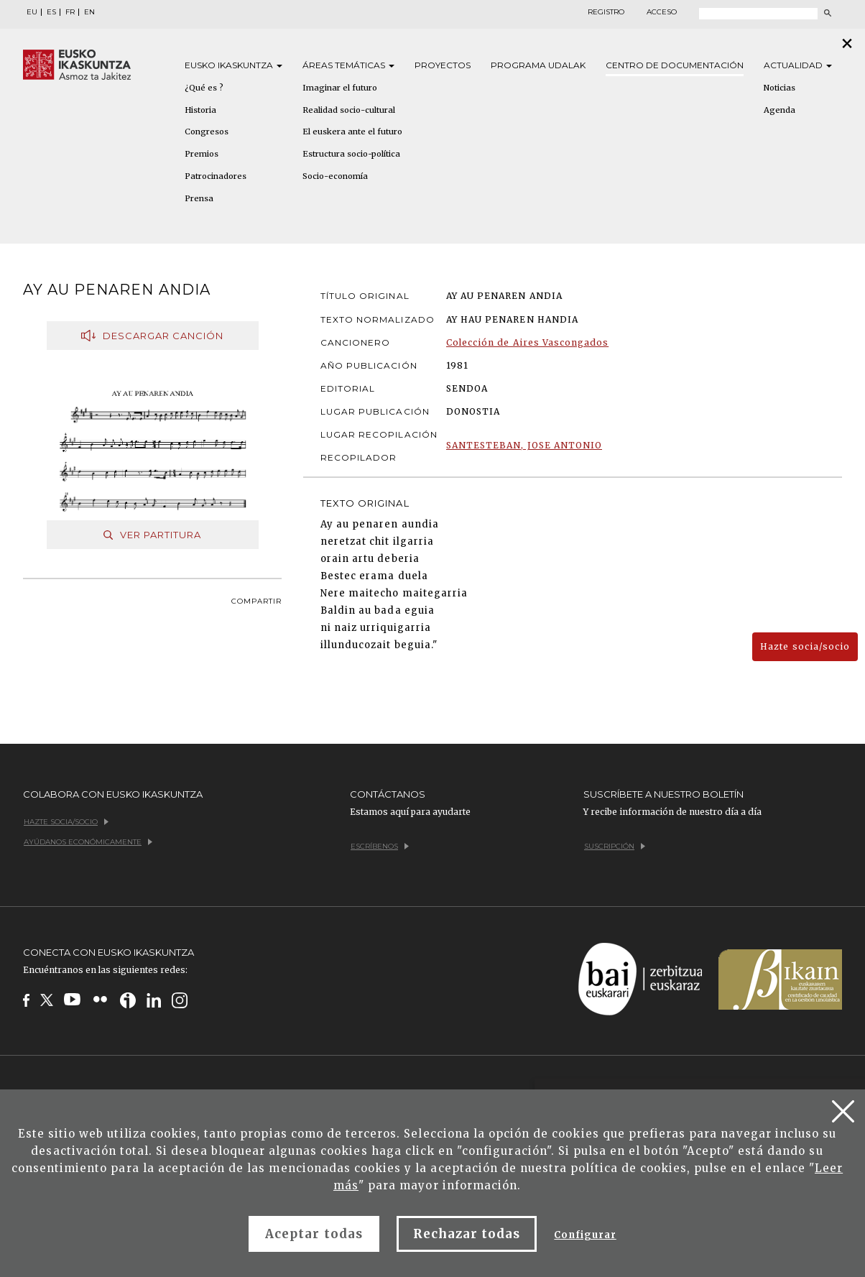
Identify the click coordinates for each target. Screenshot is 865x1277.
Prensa (199, 198)
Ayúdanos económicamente (88, 842)
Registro (606, 12)
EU (32, 12)
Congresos (206, 131)
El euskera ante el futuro (352, 131)
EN (89, 12)
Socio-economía (335, 176)
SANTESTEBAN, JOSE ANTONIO (524, 445)
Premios (201, 154)
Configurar (585, 1235)
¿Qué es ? (204, 88)
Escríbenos (380, 846)
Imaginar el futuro (339, 88)
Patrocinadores (215, 176)
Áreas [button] (348, 65)
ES (51, 12)
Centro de (675, 65)
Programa (538, 65)
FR (70, 12)
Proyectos (443, 65)
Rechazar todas (467, 1234)
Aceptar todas (314, 1234)
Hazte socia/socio (805, 646)
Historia (200, 110)
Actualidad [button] (798, 65)
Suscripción (614, 846)
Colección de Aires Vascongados (527, 342)
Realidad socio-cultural (348, 110)
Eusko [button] (233, 65)
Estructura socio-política (351, 154)
